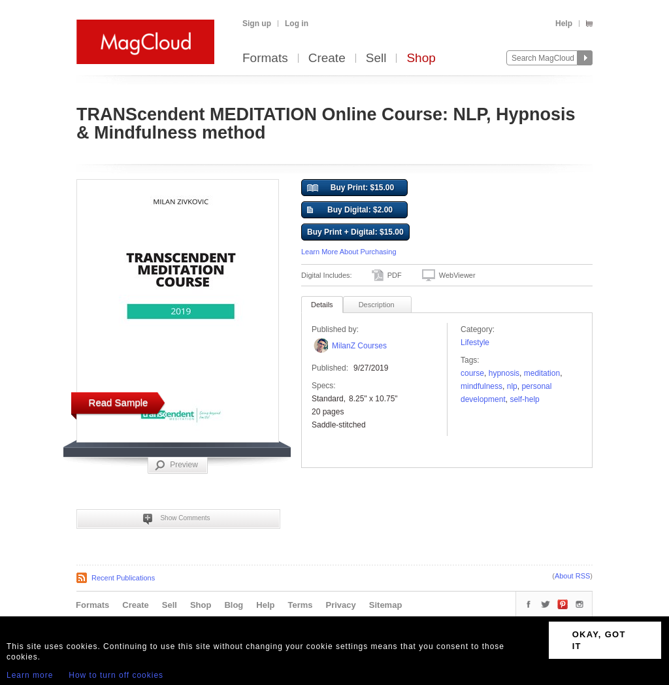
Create (327, 58)
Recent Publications (123, 578)
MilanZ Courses (359, 345)
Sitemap (385, 605)
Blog (233, 605)
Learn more (30, 675)
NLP (512, 386)
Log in (296, 23)
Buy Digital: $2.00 (350, 210)
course (472, 373)
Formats (265, 58)
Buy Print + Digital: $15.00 (355, 232)
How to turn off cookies (116, 675)
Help (563, 23)
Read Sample (118, 402)
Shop (420, 58)
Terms (299, 605)
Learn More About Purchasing (349, 252)
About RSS (572, 576)
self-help (524, 399)
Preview (176, 465)
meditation (542, 373)
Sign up (256, 23)
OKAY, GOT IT (599, 640)
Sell (376, 58)
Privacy (341, 605)
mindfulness (481, 386)
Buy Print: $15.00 (350, 188)
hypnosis (504, 373)
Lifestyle (475, 342)
